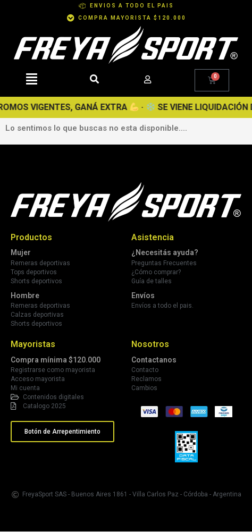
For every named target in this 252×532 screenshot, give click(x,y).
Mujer (21, 252)
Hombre (25, 295)
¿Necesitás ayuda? (164, 252)
